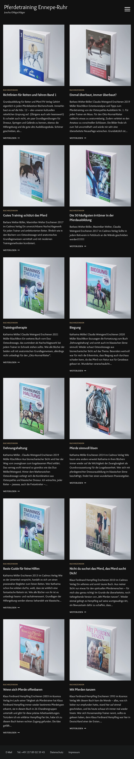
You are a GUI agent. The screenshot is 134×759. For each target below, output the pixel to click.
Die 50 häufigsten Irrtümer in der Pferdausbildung (95, 222)
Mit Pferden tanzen (85, 693)
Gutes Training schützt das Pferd (28, 219)
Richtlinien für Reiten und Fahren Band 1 (33, 96)
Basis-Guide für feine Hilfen (24, 573)
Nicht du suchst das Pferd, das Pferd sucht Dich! (98, 575)
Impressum (74, 752)
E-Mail (9, 752)
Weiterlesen (11, 142)
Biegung (76, 332)
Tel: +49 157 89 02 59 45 (31, 752)
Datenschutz (56, 752)
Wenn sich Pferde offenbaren (26, 693)
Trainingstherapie (17, 332)
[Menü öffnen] (125, 9)
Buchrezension (10, 90)
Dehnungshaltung (17, 452)
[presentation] (33, 55)
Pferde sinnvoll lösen (86, 452)
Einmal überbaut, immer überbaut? (97, 94)
